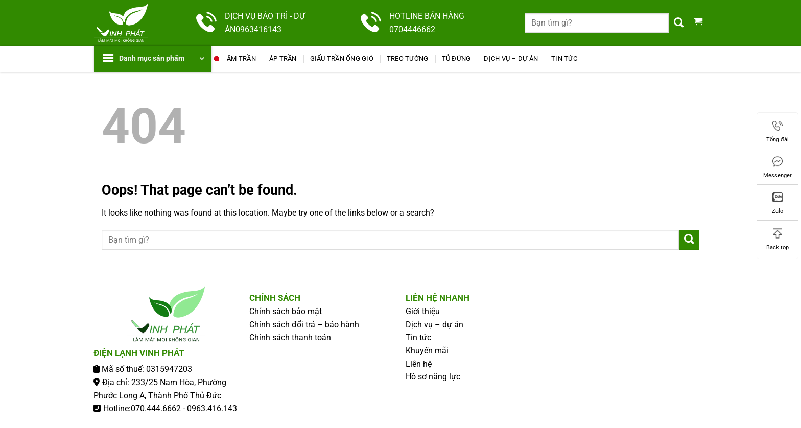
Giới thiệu (423, 311)
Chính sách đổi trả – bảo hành (304, 324)
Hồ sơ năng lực (433, 377)
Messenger (777, 167)
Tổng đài (777, 132)
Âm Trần (241, 58)
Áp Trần (283, 58)
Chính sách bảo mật (285, 311)
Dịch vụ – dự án (511, 58)
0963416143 (258, 29)
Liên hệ (419, 364)
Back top (777, 239)
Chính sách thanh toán (290, 337)
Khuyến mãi (427, 350)
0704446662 (412, 29)
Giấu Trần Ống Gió (341, 58)
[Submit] (679, 23)
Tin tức (564, 58)
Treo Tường (408, 58)
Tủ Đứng (456, 58)
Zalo (777, 203)
